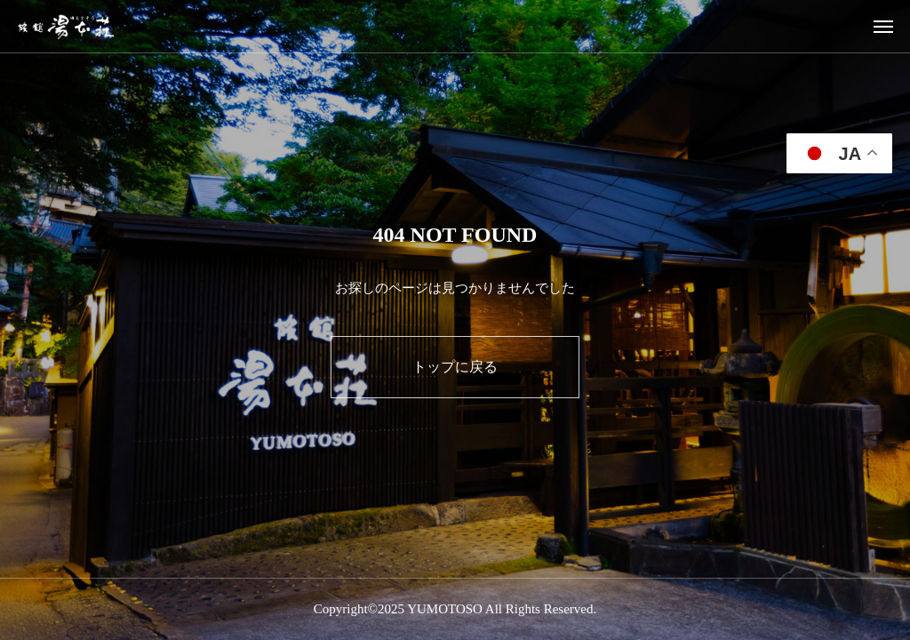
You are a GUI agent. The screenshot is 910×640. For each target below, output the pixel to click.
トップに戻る (455, 366)
